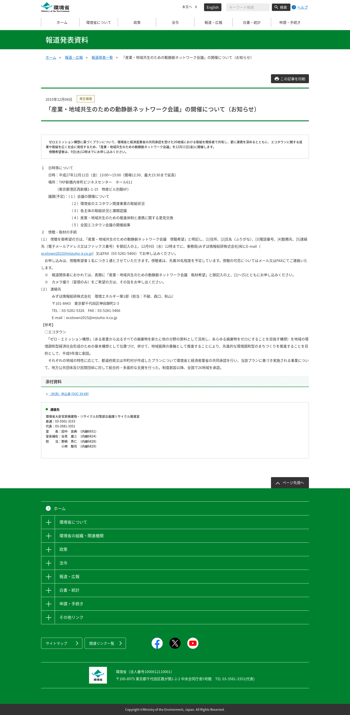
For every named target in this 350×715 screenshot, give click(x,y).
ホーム (60, 22)
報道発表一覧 (102, 57)
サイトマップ (56, 643)
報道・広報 (74, 57)
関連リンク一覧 (101, 643)
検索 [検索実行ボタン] (283, 7)
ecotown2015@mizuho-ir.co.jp (66, 253)
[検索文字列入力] (248, 7)
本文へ (187, 7)
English (213, 7)
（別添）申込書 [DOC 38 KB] (69, 393)
